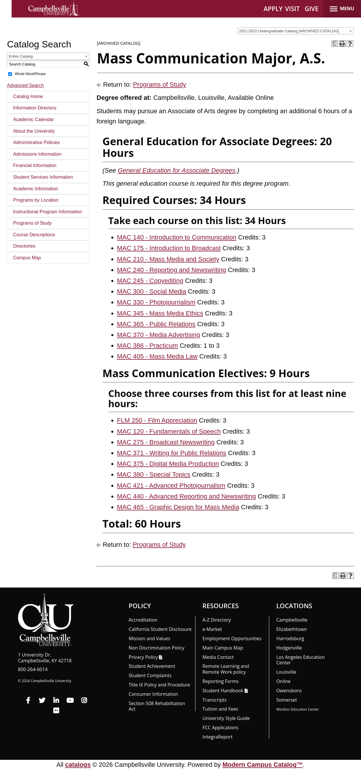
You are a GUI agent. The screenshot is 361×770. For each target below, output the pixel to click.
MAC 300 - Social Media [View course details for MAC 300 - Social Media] (151, 291)
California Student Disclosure (160, 629)
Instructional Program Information (47, 211)
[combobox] (295, 30)
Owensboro (289, 690)
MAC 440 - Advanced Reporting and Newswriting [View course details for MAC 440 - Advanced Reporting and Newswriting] (186, 496)
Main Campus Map (222, 648)
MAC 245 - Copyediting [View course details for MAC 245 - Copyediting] (150, 280)
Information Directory (35, 107)
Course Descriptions (34, 234)
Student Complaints (150, 675)
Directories (24, 246)
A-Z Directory (216, 620)
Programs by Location (36, 200)
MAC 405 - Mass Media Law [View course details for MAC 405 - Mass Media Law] (157, 356)
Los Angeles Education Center (300, 660)
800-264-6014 (33, 669)
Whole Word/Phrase (30, 74)
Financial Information (35, 165)
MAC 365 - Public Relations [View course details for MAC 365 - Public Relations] (156, 324)
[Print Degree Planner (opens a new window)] (335, 43)
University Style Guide (226, 718)
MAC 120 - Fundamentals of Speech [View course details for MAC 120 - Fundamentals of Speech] (169, 431)
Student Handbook (222, 690)
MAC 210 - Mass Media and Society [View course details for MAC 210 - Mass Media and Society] (168, 259)
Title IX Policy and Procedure (159, 685)
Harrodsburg (290, 638)
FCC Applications (220, 727)
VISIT (292, 8)
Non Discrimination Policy (156, 648)
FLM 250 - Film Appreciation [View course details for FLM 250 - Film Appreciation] (157, 420)
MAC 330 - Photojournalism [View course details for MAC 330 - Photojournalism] (156, 302)
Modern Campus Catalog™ (263, 764)
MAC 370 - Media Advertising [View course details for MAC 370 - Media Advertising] (158, 334)
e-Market (212, 629)
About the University (34, 131)
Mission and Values (149, 638)
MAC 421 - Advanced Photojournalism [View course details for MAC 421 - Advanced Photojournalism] (171, 485)
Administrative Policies (36, 142)
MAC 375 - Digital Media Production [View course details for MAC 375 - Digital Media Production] (168, 463)
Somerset (286, 700)
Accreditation (143, 620)
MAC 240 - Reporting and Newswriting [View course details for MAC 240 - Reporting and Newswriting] (171, 270)
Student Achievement (152, 666)
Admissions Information (37, 154)
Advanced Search (25, 85)
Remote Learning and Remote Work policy (225, 669)
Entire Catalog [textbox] (21, 56)
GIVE (312, 8)
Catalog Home (28, 96)
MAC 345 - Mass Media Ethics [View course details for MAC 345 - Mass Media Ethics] (160, 313)
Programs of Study (32, 223)
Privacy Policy (143, 657)
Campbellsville (291, 620)
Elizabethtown (291, 629)
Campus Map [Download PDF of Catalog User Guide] (27, 257)
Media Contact (218, 657)
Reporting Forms (220, 681)
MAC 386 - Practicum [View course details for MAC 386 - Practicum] (147, 345)
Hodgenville (289, 648)
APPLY (273, 8)
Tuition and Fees (220, 709)
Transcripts (214, 700)
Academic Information (35, 188)
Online (283, 681)
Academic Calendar (33, 119)
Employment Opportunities (232, 638)
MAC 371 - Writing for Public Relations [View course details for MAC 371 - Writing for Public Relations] (171, 453)
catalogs (78, 764)
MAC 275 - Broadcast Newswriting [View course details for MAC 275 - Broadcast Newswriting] (166, 442)
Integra (217, 737)
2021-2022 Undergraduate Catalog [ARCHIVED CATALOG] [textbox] (289, 31)
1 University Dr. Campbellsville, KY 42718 (45, 658)
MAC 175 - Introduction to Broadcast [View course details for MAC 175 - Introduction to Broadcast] (169, 248)
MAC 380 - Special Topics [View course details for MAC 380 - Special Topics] (154, 474)
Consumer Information (153, 694)
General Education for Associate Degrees (176, 170)
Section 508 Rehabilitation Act (157, 706)
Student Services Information (43, 177)
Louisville (286, 672)
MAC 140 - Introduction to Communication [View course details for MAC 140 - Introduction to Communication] (177, 237)
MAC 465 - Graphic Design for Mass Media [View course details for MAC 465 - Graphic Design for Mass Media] (178, 507)
